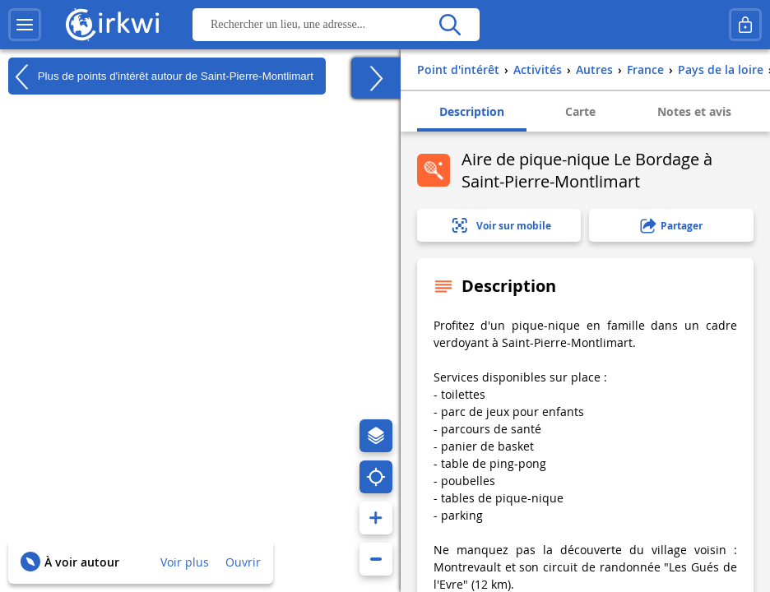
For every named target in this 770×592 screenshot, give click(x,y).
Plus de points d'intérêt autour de (160, 76)
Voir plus (184, 562)
